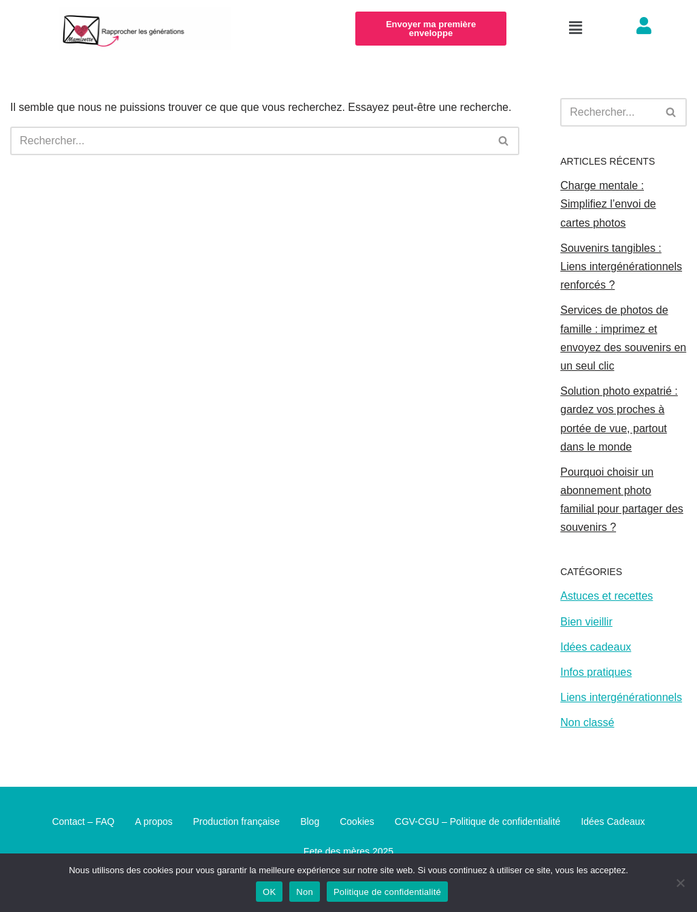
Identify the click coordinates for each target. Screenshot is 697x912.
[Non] (680, 883)
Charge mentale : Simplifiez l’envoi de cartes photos (608, 204)
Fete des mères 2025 (348, 851)
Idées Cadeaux (613, 821)
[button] (575, 29)
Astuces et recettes (606, 596)
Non (304, 892)
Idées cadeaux (595, 647)
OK (269, 892)
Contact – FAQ (83, 821)
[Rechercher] (249, 141)
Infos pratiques (596, 672)
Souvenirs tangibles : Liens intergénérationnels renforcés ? (621, 266)
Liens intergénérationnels (621, 697)
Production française (236, 821)
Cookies (357, 821)
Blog (309, 821)
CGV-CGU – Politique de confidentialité (478, 821)
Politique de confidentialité (387, 892)
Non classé (587, 722)
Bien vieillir (586, 622)
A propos (153, 821)
